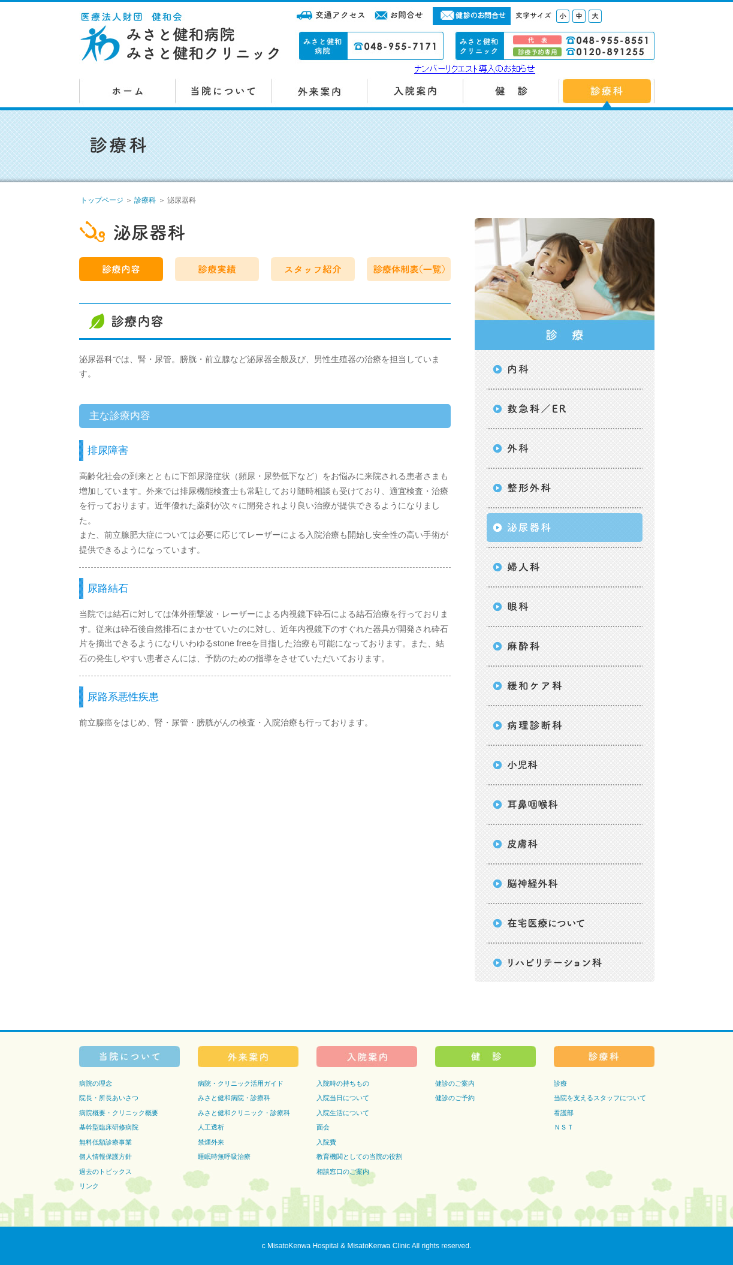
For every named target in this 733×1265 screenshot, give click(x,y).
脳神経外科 (564, 883)
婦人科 (564, 567)
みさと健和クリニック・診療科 (244, 1112)
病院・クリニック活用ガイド (240, 1083)
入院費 (326, 1142)
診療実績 (217, 269)
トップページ (101, 200)
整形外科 (564, 488)
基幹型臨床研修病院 (108, 1127)
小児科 (564, 765)
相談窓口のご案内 (342, 1171)
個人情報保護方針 (105, 1156)
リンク (89, 1185)
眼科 (564, 606)
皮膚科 (564, 844)
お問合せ (400, 16)
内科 (564, 369)
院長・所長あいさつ (108, 1097)
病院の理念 (95, 1083)
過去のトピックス (105, 1171)
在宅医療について (564, 923)
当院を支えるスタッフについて (600, 1097)
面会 (323, 1127)
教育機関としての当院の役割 (359, 1156)
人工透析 (211, 1127)
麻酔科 (564, 646)
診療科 (145, 200)
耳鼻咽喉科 (564, 804)
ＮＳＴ (564, 1127)
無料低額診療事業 (105, 1142)
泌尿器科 (564, 527)
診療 (560, 1083)
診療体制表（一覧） (409, 269)
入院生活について (342, 1112)
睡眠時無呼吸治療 (224, 1156)
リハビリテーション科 (564, 962)
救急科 (564, 408)
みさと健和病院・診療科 (234, 1097)
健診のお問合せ (472, 16)
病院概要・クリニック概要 (118, 1112)
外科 (564, 448)
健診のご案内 (455, 1083)
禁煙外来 (211, 1142)
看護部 (564, 1112)
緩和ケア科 (564, 685)
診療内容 (121, 269)
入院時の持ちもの (342, 1083)
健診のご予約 (455, 1097)
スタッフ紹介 (313, 269)
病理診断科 (564, 725)
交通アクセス (331, 16)
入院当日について (342, 1097)
